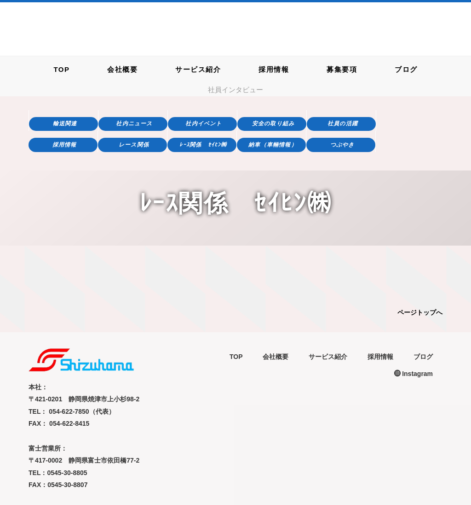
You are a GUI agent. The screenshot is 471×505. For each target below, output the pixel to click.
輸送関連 (65, 123)
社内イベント (203, 123)
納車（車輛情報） (272, 144)
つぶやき (342, 144)
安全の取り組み (273, 123)
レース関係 (134, 144)
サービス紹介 (198, 69)
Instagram (413, 373)
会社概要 (122, 69)
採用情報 (273, 69)
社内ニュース (134, 123)
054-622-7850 (318, 24)
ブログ (406, 69)
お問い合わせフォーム (421, 13)
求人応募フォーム (421, 36)
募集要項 (342, 69)
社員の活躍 (342, 123)
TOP (61, 69)
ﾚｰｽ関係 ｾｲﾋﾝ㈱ (203, 144)
